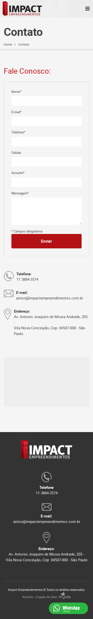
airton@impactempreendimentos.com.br (46, 521)
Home (8, 44)
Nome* (16, 91)
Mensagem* (20, 193)
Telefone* (18, 132)
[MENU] (87, 8)
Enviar (46, 241)
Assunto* (18, 172)
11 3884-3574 (47, 492)
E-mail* (16, 112)
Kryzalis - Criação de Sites (47, 597)
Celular (16, 152)
